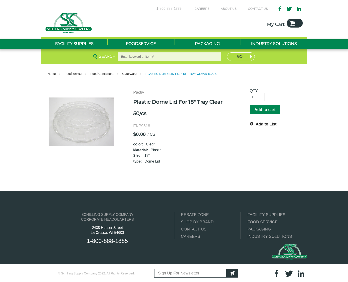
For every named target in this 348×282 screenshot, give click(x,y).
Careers (202, 8)
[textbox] (169, 56)
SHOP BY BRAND (197, 222)
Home (51, 73)
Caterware (129, 73)
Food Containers (101, 73)
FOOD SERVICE (262, 222)
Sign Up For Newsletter (178, 273)
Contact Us (258, 8)
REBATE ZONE (195, 214)
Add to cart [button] (264, 109)
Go (240, 56)
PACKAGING (259, 229)
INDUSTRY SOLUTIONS (269, 236)
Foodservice (73, 73)
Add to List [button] (266, 124)
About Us (229, 8)
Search (106, 56)
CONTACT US (193, 229)
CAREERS (190, 236)
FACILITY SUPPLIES (266, 214)
